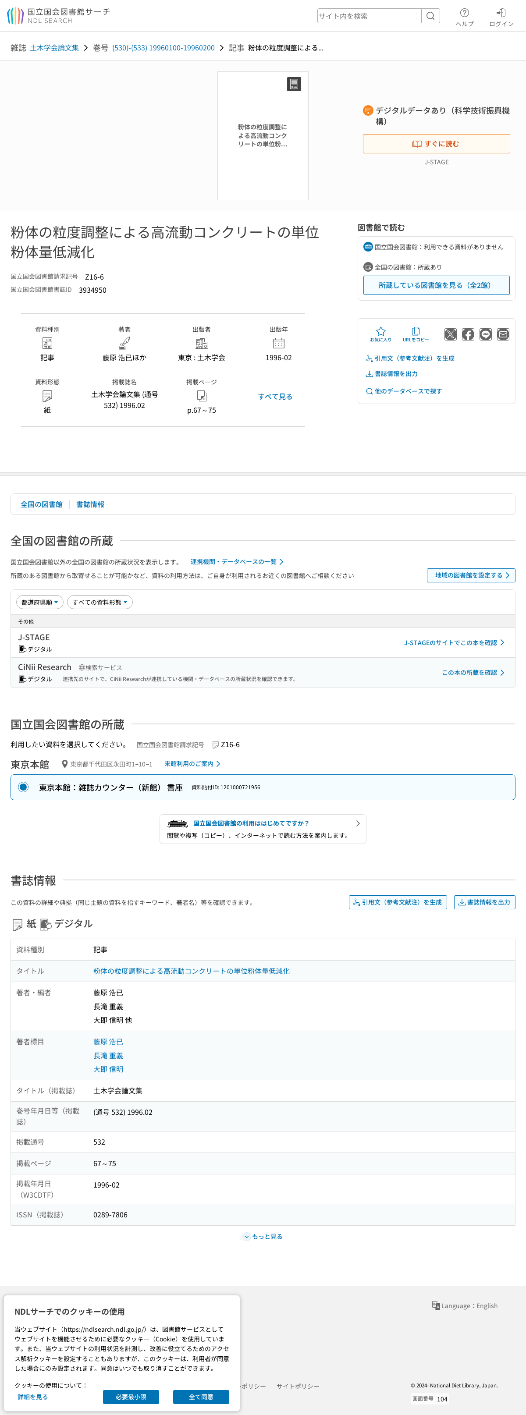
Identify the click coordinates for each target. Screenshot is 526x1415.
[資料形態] (100, 602)
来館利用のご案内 (194, 764)
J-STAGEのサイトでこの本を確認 (456, 642)
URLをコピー (416, 334)
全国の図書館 (42, 504)
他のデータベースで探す (403, 391)
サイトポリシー (298, 1386)
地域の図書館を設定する (474, 575)
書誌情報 (90, 504)
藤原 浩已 (108, 1041)
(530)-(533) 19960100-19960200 (163, 47)
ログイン (501, 16)
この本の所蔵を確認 (475, 672)
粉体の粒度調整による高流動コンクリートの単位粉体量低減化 (191, 970)
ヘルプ (464, 16)
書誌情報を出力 (391, 373)
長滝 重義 (108, 1055)
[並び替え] (40, 602)
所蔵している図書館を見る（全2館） (437, 285)
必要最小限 (131, 1396)
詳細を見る (33, 1396)
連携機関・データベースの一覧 (239, 562)
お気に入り (381, 334)
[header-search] (378, 15)
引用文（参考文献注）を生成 (410, 358)
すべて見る (275, 396)
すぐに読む (435, 143)
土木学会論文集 (54, 47)
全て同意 (201, 1396)
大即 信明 (108, 1069)
